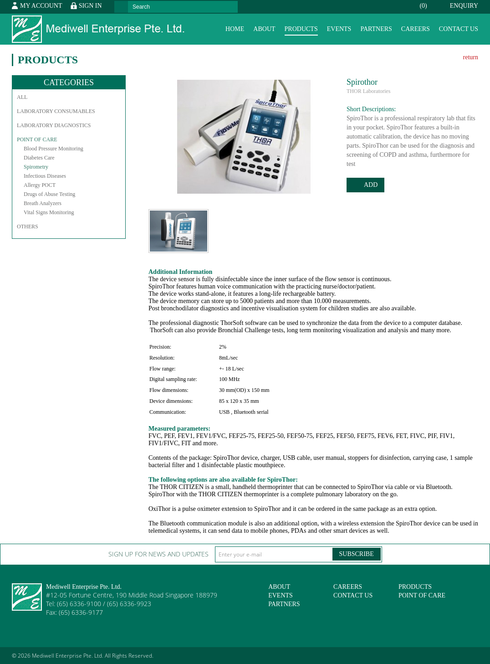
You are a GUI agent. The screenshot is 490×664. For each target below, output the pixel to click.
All (22, 97)
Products (301, 29)
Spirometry (36, 167)
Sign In (90, 5)
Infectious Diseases (45, 176)
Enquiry (443, 5)
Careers (415, 29)
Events (339, 29)
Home (234, 29)
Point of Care (37, 139)
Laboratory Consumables (56, 111)
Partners (376, 29)
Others (27, 226)
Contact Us (458, 29)
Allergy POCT (40, 185)
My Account (41, 5)
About (264, 29)
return (470, 57)
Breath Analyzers (42, 203)
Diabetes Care (39, 157)
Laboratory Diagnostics (54, 125)
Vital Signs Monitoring (49, 212)
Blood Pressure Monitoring (53, 148)
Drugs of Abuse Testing (49, 194)
